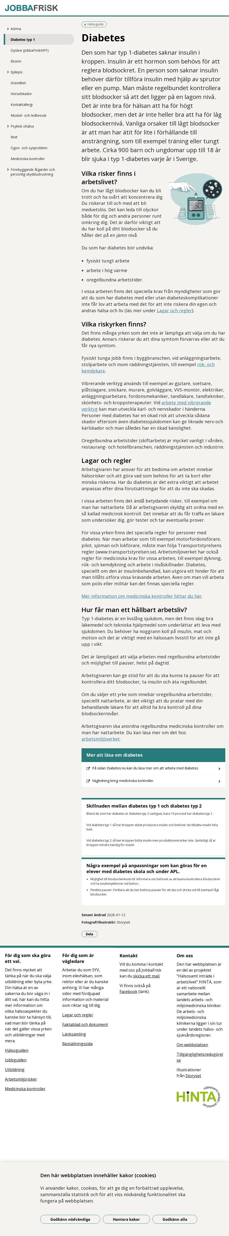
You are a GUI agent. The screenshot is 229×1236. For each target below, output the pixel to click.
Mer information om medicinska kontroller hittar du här (142, 596)
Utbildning (14, 1069)
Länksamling (74, 1034)
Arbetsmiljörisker (21, 1079)
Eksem (16, 61)
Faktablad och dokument (85, 1024)
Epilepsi (16, 72)
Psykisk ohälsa (22, 126)
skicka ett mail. (146, 976)
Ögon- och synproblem (29, 148)
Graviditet (18, 83)
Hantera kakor (126, 1219)
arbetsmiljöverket (101, 739)
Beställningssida (77, 1043)
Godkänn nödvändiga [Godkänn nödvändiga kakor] (70, 1219)
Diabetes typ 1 (23, 39)
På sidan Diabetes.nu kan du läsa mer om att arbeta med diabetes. (145, 768)
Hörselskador (21, 93)
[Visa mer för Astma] (7, 28)
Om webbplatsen (192, 1044)
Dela (92, 933)
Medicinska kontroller (28, 158)
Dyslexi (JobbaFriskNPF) (30, 50)
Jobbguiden (15, 1060)
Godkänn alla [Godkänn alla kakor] (175, 1219)
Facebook (128, 991)
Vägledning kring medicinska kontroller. (123, 780)
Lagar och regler (174, 310)
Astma (16, 28)
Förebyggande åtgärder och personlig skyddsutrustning (33, 172)
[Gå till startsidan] (114, 8)
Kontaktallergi (22, 104)
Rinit (14, 137)
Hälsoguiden (16, 1050)
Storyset (193, 1075)
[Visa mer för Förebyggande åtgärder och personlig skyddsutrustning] (7, 169)
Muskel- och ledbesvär (28, 115)
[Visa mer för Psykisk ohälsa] (7, 126)
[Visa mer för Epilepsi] (7, 71)
